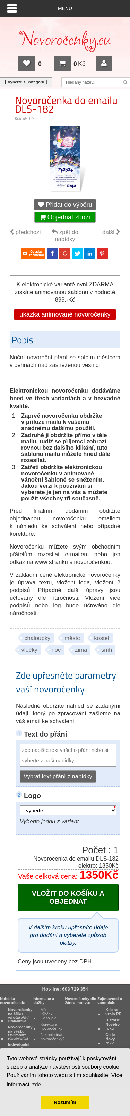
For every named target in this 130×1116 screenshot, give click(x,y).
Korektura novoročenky (51, 1026)
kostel (101, 638)
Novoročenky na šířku (20, 1015)
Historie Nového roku (112, 1024)
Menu (65, 8)
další (111, 232)
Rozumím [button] (65, 1102)
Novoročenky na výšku (20, 1032)
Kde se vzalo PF (113, 1012)
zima (81, 650)
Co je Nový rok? (110, 1039)
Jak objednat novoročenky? (52, 1037)
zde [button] (36, 1085)
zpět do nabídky (65, 236)
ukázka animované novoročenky (64, 314)
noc (56, 650)
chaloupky (37, 638)
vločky (29, 650)
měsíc (72, 638)
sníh (106, 650)
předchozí (25, 232)
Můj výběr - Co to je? (48, 1014)
